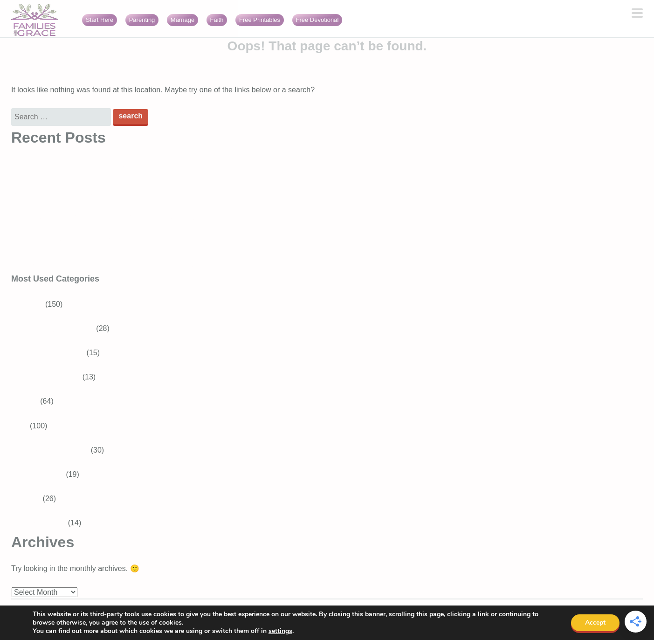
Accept (595, 622)
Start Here (99, 19)
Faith (217, 19)
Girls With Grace (38, 523)
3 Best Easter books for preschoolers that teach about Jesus (111, 217)
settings (280, 631)
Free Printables (259, 19)
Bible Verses (43, 474)
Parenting (142, 19)
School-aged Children (58, 328)
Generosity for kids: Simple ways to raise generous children (109, 192)
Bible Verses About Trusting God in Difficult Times (93, 168)
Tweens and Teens (53, 353)
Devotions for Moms (55, 450)
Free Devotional (317, 19)
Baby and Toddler (51, 377)
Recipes (24, 401)
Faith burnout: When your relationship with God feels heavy (109, 265)
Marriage (182, 19)
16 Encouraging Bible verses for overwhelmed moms (98, 241)
